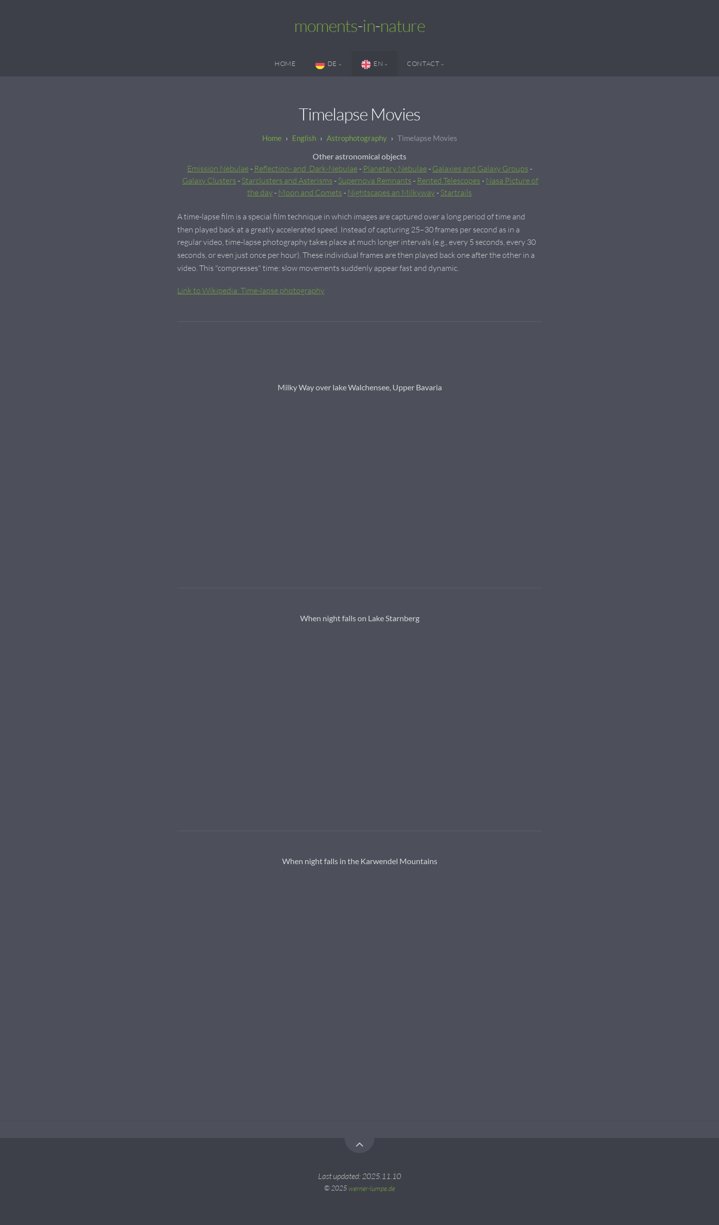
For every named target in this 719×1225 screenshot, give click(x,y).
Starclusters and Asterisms (287, 180)
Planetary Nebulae (395, 168)
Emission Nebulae (218, 168)
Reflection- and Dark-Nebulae (306, 168)
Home (285, 63)
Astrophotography (357, 137)
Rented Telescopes (448, 180)
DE (326, 64)
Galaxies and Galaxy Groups (480, 168)
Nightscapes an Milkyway (391, 192)
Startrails (456, 192)
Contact (423, 63)
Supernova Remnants (374, 180)
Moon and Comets (310, 192)
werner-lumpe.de (372, 1188)
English (304, 137)
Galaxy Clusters (209, 180)
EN (372, 64)
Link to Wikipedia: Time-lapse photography (251, 290)
